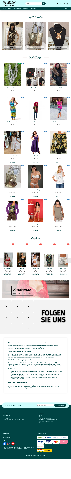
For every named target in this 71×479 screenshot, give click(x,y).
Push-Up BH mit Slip (35, 210)
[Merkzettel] (63, 3)
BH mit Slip (35, 244)
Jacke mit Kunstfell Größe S (58, 108)
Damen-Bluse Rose (35, 108)
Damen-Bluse (58, 176)
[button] (57, 3)
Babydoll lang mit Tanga (22, 288)
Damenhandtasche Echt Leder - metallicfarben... (12, 210)
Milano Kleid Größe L (49, 288)
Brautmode (33, 8)
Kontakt (39, 442)
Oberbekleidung (7, 8)
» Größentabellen (7, 457)
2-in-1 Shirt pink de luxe (58, 142)
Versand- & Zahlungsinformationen (45, 441)
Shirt (58, 244)
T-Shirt (58, 210)
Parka (35, 142)
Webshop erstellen (30, 475)
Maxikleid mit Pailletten (12, 142)
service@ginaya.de (7, 438)
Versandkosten (27, 467)
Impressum (40, 435)
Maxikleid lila (35, 176)
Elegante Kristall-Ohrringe (12, 108)
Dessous (25, 8)
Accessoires (17, 8)
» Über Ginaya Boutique (8, 456)
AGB (39, 437)
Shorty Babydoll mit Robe (35, 288)
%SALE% (66, 8)
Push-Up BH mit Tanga (7, 288)
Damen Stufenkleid (12, 176)
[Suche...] (44, 3)
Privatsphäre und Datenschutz (44, 438)
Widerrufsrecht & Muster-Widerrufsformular (47, 439)
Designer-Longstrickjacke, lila (12, 244)
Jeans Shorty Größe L (63, 288)
